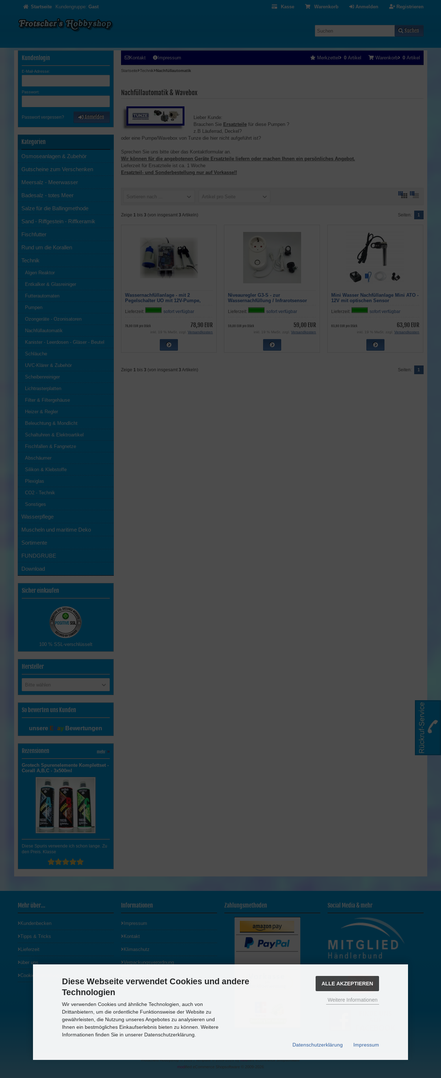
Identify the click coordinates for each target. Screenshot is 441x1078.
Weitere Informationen (352, 1000)
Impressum (366, 1045)
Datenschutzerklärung (317, 1045)
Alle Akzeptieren (347, 983)
